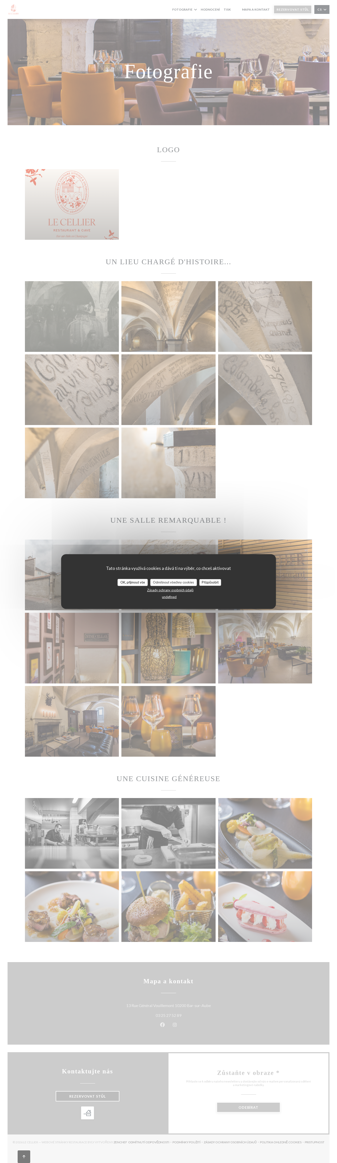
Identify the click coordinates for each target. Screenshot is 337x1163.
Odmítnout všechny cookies (173, 582)
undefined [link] (169, 597)
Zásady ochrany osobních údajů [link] (170, 590)
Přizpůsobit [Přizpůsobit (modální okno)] (210, 582)
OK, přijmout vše (132, 582)
